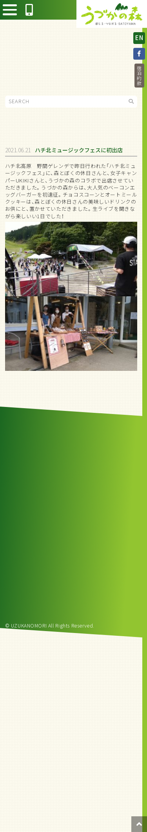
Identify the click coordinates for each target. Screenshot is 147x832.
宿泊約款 (139, 76)
